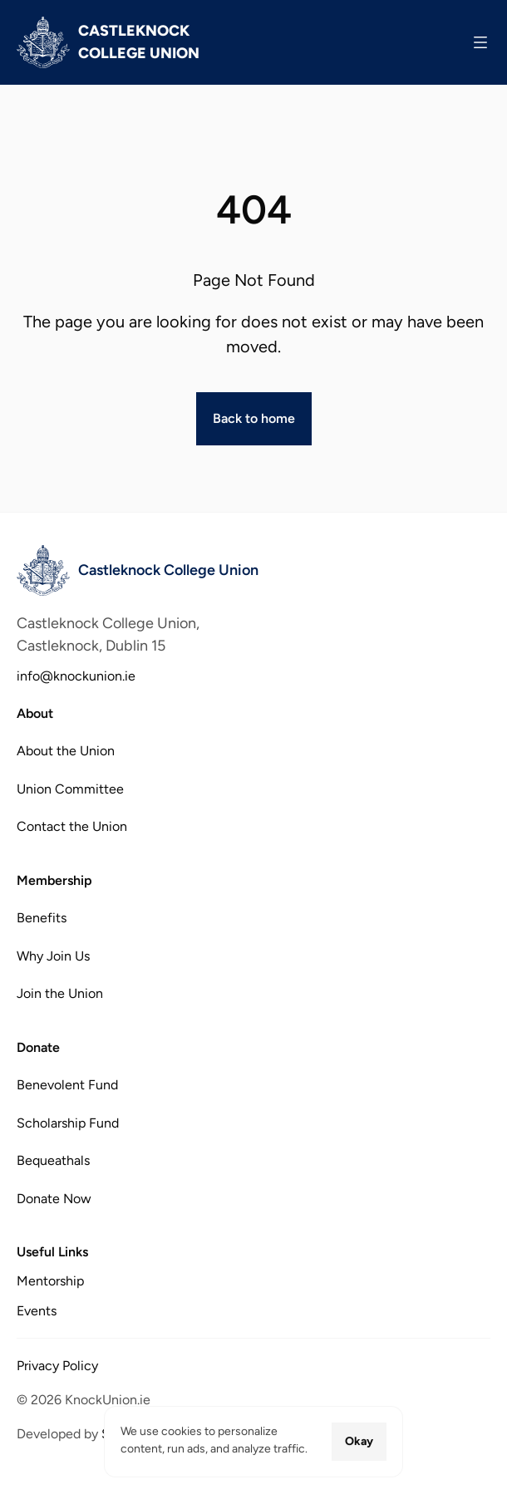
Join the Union (60, 993)
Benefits (41, 918)
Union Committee (70, 789)
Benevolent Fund (67, 1085)
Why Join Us (53, 955)
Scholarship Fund (68, 1122)
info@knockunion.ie (76, 676)
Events (37, 1311)
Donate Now (54, 1198)
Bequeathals (53, 1160)
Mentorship (50, 1281)
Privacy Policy (57, 1366)
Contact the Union (72, 826)
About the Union (66, 751)
